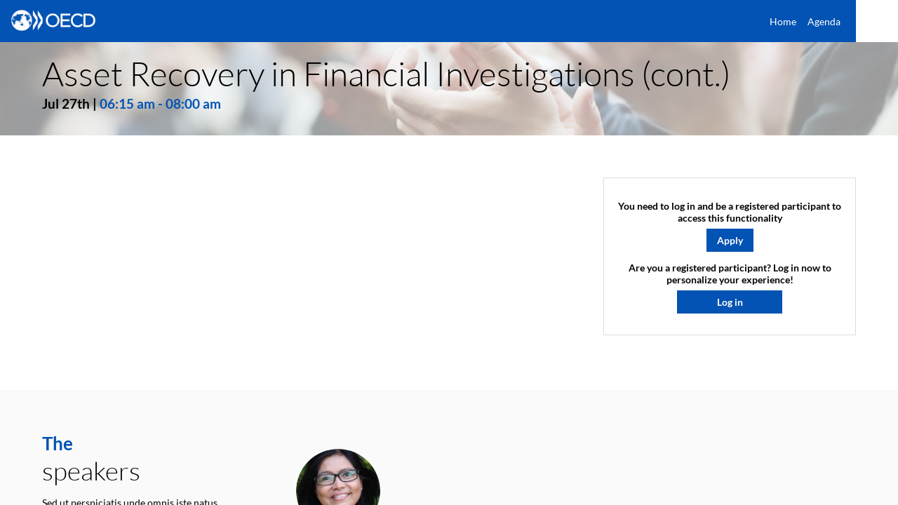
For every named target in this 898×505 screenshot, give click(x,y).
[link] (783, 21)
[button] (729, 239)
